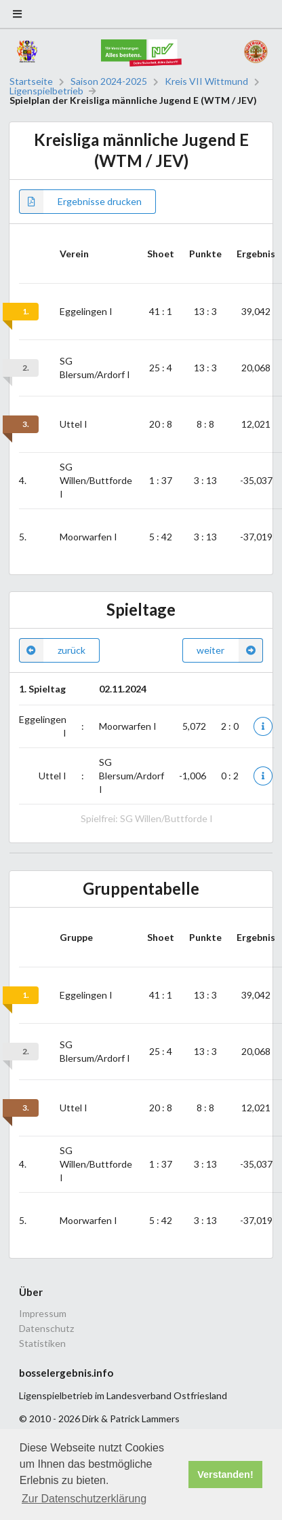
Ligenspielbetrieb (46, 91)
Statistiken (42, 1343)
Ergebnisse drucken (80, 201)
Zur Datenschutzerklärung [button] (84, 1498)
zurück (52, 650)
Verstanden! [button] (225, 1474)
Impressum (42, 1313)
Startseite (31, 81)
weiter (230, 650)
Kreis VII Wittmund (206, 81)
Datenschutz (46, 1328)
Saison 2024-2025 (108, 81)
